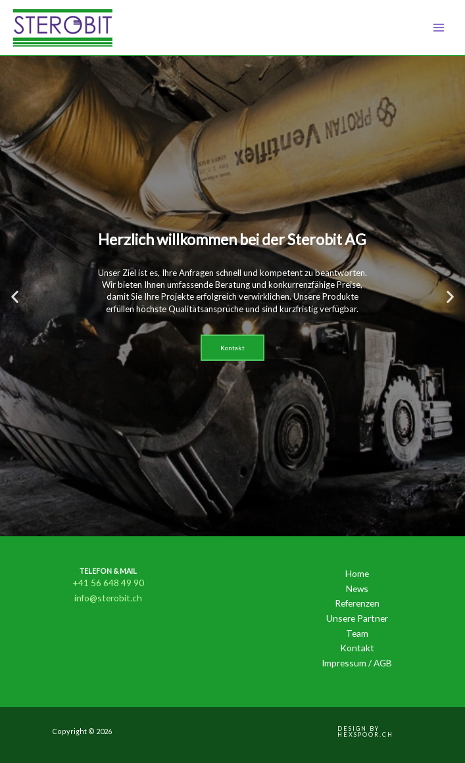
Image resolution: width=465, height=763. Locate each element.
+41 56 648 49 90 (108, 582)
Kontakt (357, 647)
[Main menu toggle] (439, 27)
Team (357, 633)
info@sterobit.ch (108, 597)
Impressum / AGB (357, 662)
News (357, 588)
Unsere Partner (357, 618)
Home (357, 573)
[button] (15, 296)
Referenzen (357, 603)
